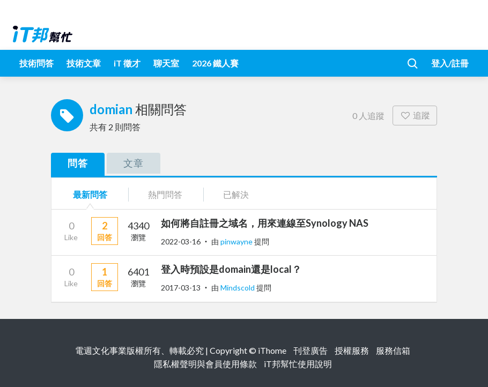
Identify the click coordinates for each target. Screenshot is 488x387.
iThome (272, 350)
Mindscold (238, 287)
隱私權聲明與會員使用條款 (205, 364)
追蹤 (415, 115)
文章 (133, 163)
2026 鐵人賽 (215, 63)
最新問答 (90, 194)
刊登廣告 (310, 350)
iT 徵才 (127, 63)
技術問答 (36, 63)
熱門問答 (165, 194)
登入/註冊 (450, 63)
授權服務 (352, 350)
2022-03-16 (181, 241)
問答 (78, 163)
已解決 (236, 194)
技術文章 (83, 63)
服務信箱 (393, 350)
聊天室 (166, 63)
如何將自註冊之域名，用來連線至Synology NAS (264, 223)
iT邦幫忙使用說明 (298, 364)
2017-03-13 (181, 287)
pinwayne (237, 241)
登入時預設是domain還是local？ (231, 269)
